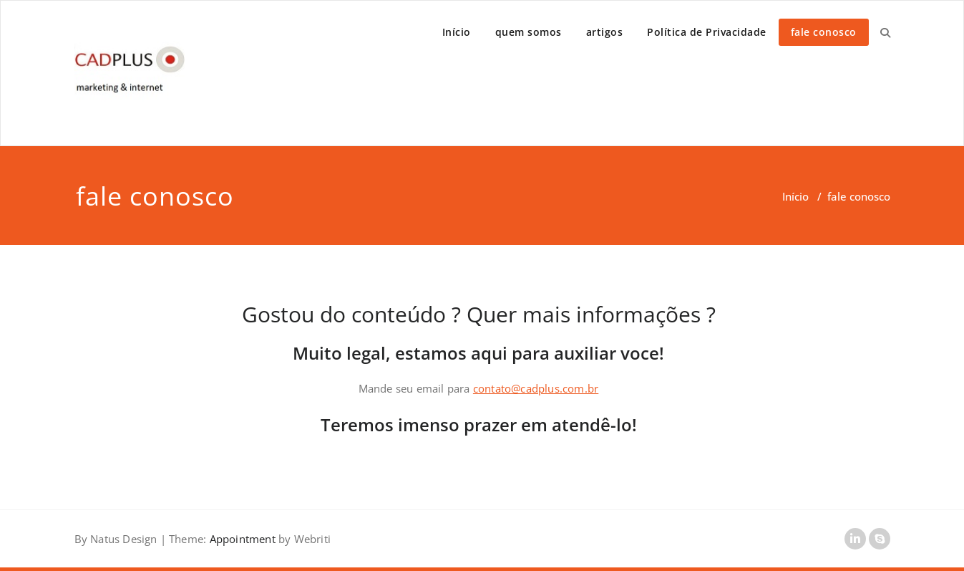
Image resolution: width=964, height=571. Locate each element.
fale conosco (824, 32)
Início (456, 32)
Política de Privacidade (706, 32)
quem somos (528, 32)
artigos (604, 32)
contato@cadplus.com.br (535, 388)
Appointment (240, 539)
